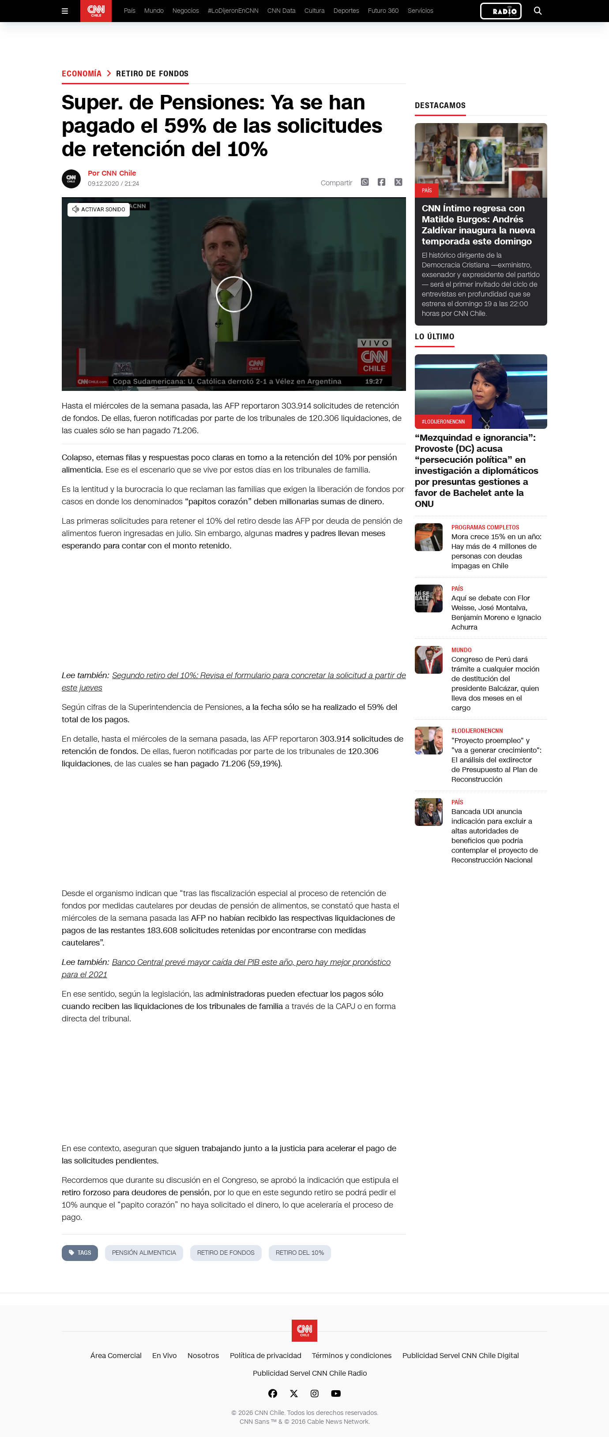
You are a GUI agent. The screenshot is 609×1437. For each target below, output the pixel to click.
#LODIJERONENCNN (477, 731)
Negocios (186, 11)
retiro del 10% (300, 1253)
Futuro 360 (383, 11)
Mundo (154, 11)
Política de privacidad (265, 1356)
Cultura (314, 11)
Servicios (420, 11)
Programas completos (485, 527)
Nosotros (203, 1356)
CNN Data (281, 11)
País (129, 11)
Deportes (346, 11)
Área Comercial (116, 1356)
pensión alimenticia (144, 1253)
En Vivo (164, 1356)
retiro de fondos (152, 73)
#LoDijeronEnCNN (233, 11)
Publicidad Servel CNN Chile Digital (460, 1356)
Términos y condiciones (352, 1356)
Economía (83, 73)
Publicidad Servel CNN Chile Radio (310, 1373)
